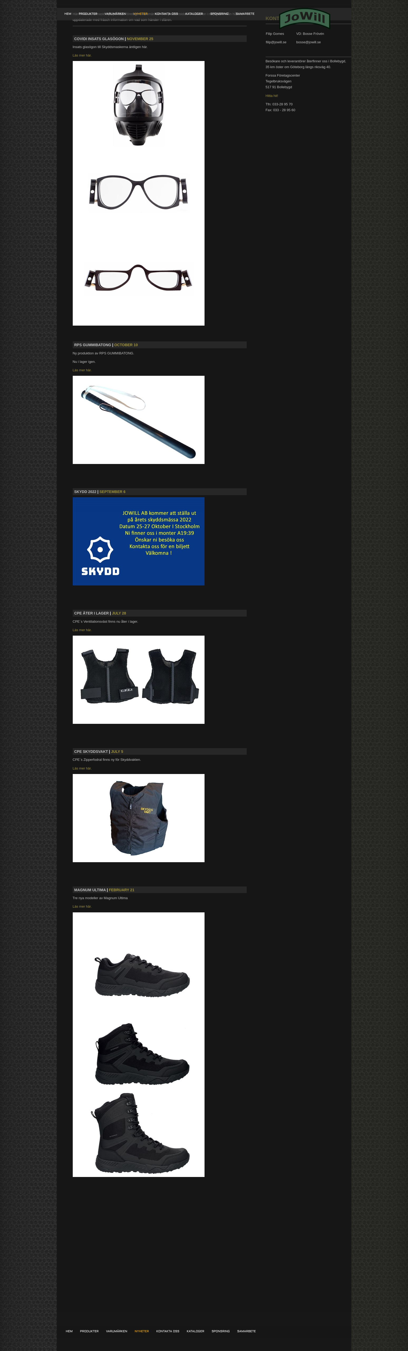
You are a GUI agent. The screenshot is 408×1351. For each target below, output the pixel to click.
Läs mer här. (82, 55)
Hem (68, 14)
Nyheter (140, 14)
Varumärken (115, 14)
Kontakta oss (166, 14)
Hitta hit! (272, 96)
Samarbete (245, 14)
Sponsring (219, 14)
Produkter (88, 14)
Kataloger (194, 14)
